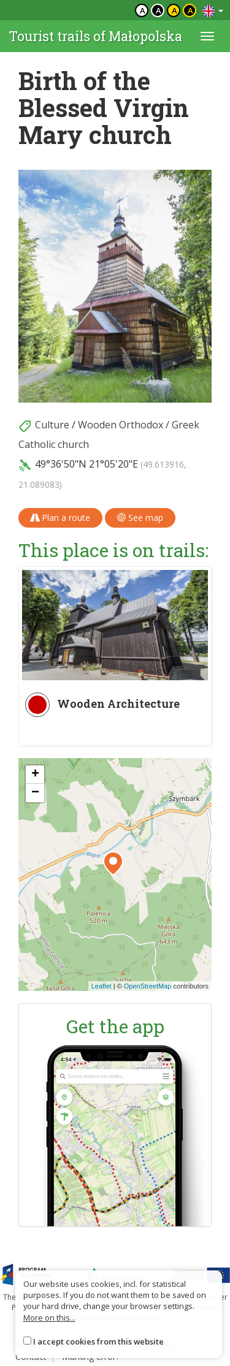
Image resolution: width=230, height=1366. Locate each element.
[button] (113, 863)
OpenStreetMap (148, 986)
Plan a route (60, 517)
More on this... (49, 1317)
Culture (52, 424)
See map (140, 517)
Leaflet (101, 986)
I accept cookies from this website (98, 1341)
